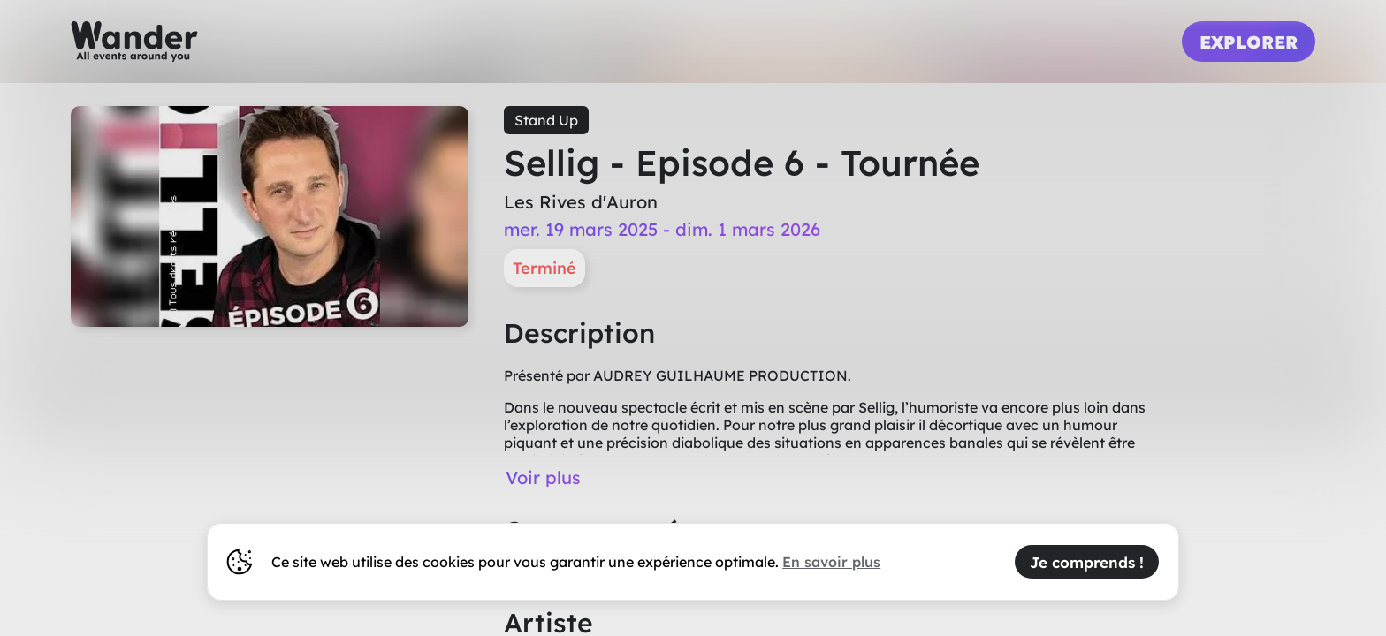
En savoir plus (831, 562)
